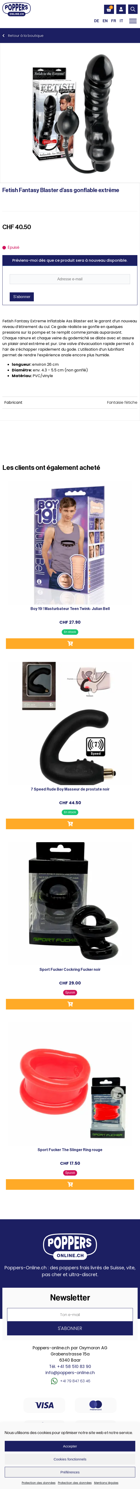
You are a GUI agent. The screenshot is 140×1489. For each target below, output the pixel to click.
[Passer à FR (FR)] (113, 21)
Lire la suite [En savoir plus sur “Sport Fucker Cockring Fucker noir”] (70, 1004)
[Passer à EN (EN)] (105, 21)
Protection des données (39, 1483)
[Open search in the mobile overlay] (133, 9)
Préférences (70, 1472)
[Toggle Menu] (133, 21)
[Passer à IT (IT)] (121, 21)
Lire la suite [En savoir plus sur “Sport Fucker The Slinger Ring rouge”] (70, 1184)
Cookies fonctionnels (70, 1459)
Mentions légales (106, 1483)
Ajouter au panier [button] (70, 643)
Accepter (70, 1446)
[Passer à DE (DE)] (96, 21)
